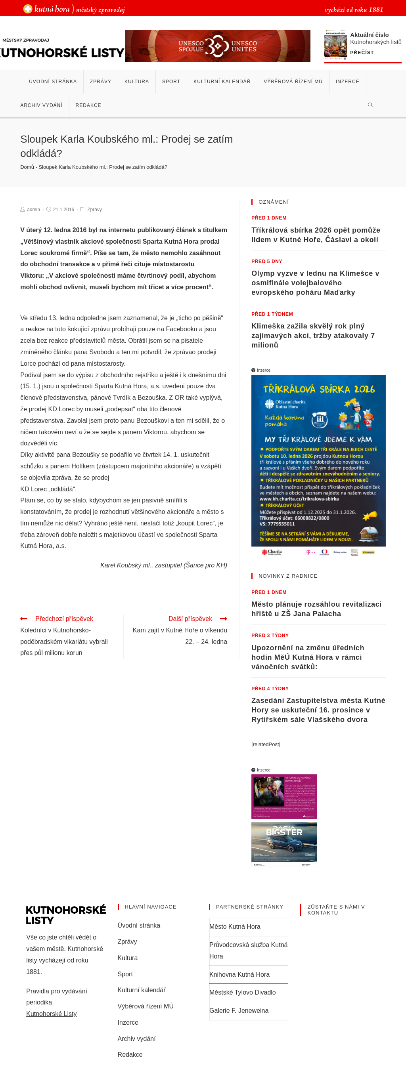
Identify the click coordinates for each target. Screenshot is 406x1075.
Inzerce (128, 1022)
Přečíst (362, 52)
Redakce (130, 1054)
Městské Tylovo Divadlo (242, 992)
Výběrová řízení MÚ (146, 1006)
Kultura (128, 958)
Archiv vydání (137, 1038)
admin (33, 209)
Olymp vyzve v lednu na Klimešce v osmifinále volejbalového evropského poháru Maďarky (315, 282)
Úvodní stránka (139, 925)
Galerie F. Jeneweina (238, 1010)
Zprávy (94, 209)
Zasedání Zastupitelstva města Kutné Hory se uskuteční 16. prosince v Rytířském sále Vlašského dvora (318, 710)
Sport (125, 974)
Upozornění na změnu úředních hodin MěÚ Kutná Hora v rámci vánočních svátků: (307, 657)
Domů (27, 167)
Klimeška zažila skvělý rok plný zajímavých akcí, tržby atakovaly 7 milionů (313, 335)
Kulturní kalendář (142, 990)
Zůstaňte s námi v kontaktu (336, 910)
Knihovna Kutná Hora (239, 974)
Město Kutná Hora (234, 926)
